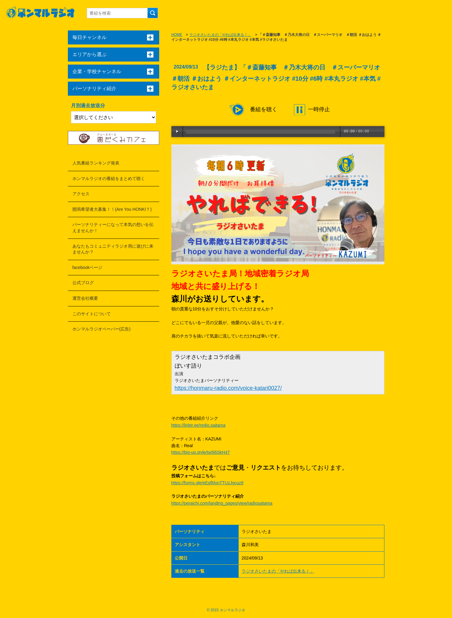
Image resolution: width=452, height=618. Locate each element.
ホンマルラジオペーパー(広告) (101, 329)
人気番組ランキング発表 (95, 163)
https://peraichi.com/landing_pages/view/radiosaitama (221, 503)
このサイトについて (91, 313)
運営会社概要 (85, 298)
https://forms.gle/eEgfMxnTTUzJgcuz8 (207, 482)
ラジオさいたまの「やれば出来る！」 (220, 35)
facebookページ (87, 267)
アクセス (80, 193)
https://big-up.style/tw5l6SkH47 (200, 452)
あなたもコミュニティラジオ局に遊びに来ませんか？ (112, 249)
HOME (176, 35)
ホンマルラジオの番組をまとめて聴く (108, 178)
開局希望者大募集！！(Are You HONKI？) (112, 209)
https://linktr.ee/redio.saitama (198, 425)
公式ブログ (83, 282)
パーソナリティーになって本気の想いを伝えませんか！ (112, 227)
